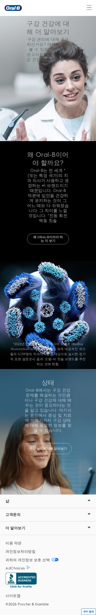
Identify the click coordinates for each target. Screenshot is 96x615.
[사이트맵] (48, 596)
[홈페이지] (13, 8)
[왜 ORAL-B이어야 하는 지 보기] (48, 238)
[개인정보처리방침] (48, 552)
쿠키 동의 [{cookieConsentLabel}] (88, 611)
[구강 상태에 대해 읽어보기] (48, 448)
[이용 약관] (48, 543)
